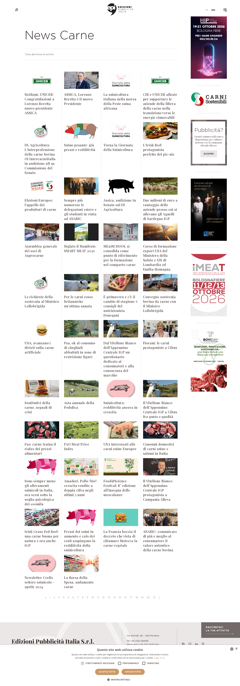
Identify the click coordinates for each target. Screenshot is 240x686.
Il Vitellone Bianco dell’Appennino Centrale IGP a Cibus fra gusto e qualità (160, 409)
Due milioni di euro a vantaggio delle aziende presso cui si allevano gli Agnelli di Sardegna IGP (160, 209)
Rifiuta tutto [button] (133, 671)
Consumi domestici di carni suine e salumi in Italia (158, 449)
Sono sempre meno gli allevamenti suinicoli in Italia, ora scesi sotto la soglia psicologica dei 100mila (40, 492)
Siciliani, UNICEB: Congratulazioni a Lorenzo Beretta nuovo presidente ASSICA (39, 103)
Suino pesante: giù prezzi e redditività (79, 147)
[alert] (120, 665)
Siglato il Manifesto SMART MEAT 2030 (80, 248)
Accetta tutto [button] (107, 671)
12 (103, 597)
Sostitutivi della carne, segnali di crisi (38, 407)
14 (114, 597)
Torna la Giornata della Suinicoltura (118, 147)
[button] (120, 679)
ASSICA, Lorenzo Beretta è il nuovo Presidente (78, 99)
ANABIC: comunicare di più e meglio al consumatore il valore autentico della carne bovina (160, 540)
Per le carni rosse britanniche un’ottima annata (78, 301)
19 (142, 597)
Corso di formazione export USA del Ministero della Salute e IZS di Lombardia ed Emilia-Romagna (160, 257)
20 (148, 597)
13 (109, 597)
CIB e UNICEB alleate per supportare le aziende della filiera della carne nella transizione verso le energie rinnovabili (160, 106)
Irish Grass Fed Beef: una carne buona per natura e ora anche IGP (42, 538)
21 (154, 597)
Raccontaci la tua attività (219, 630)
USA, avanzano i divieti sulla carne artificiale (39, 347)
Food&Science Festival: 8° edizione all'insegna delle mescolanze (119, 488)
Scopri (209, 153)
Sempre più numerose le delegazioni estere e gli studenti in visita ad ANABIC (80, 209)
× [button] (236, 649)
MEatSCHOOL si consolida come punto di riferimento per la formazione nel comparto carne (120, 255)
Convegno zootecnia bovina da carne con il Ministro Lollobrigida (159, 304)
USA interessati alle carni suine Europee (119, 446)
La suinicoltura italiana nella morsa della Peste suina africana (119, 101)
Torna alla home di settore (39, 54)
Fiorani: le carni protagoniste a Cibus (160, 345)
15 (120, 597)
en (213, 10)
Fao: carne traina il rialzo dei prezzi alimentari (40, 449)
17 (131, 597)
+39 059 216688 (139, 641)
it (207, 10)
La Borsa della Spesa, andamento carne (79, 582)
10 (92, 597)
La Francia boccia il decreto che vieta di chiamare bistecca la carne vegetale (120, 538)
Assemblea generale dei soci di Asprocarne (41, 251)
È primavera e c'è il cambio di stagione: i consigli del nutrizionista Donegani (120, 306)
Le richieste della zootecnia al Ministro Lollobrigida (42, 301)
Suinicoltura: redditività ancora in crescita (120, 407)
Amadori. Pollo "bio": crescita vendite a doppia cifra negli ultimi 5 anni (81, 488)
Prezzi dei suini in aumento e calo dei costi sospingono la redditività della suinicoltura (79, 540)
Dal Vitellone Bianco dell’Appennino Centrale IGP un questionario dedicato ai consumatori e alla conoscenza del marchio (119, 359)
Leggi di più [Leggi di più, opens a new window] (159, 657)
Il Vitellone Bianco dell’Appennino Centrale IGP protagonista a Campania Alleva (157, 490)
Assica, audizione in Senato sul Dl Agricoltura (119, 205)
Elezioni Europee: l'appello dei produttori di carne (40, 205)
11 (98, 597)
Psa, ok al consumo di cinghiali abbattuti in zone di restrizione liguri (80, 350)
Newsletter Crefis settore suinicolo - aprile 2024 (39, 582)
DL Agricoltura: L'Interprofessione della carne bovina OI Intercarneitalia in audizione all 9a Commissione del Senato (40, 159)
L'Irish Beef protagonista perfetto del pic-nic (159, 149)
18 (137, 597)
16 (125, 597)
